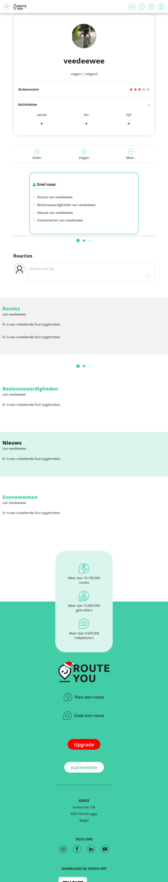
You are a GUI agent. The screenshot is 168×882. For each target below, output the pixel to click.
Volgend (91, 74)
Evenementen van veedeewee (58, 220)
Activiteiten (84, 104)
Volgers (76, 74)
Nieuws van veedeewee (53, 212)
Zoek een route (84, 715)
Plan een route (84, 697)
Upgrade (84, 744)
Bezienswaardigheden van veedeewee (64, 205)
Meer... (131, 154)
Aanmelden (84, 767)
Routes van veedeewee (53, 197)
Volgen (84, 154)
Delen (36, 154)
